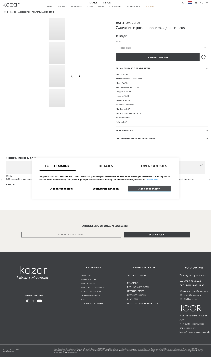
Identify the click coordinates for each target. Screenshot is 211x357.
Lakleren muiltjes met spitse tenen (21, 179)
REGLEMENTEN (88, 283)
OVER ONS (86, 275)
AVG (83, 299)
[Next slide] (79, 76)
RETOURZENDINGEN (136, 295)
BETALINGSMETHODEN (138, 287)
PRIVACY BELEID (88, 279)
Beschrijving (124, 130)
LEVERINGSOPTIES (135, 291)
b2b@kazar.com (190, 299)
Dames (13, 12)
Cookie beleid (151, 179)
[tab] (162, 68)
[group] (57, 29)
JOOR (182, 319)
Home (5, 12)
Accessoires (24, 12)
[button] (201, 165)
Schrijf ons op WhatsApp (194, 275)
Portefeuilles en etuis (43, 12)
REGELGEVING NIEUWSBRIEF (94, 287)
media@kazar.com (192, 295)
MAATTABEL (133, 283)
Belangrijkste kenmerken (133, 68)
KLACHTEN (132, 299)
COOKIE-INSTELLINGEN (92, 303)
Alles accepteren (149, 188)
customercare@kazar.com (195, 291)
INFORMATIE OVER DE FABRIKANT (135, 138)
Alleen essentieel (61, 188)
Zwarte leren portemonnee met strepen (181, 179)
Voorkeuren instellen (105, 188)
